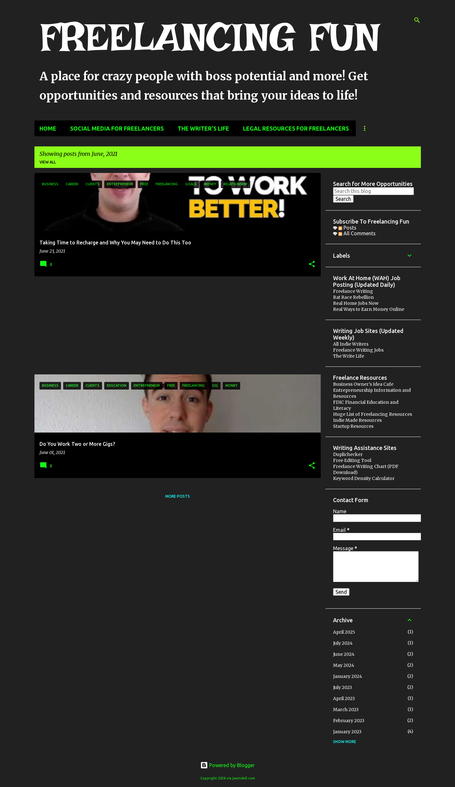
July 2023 (342, 687)
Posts (347, 228)
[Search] (417, 20)
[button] (312, 264)
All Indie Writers (350, 344)
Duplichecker (348, 454)
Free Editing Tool (352, 460)
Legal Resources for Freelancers (296, 128)
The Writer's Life (203, 128)
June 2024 (344, 654)
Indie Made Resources (357, 420)
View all (47, 162)
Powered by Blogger (227, 765)
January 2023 (347, 732)
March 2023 (346, 709)
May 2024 (343, 665)
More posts (177, 496)
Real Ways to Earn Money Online (368, 309)
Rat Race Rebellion (353, 297)
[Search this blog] (373, 191)
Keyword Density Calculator (364, 478)
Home (47, 128)
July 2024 (343, 643)
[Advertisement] (175, 325)
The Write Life (348, 356)
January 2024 (347, 676)
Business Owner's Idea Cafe (363, 384)
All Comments (357, 233)
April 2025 (344, 632)
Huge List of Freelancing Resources (372, 414)
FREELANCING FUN (209, 37)
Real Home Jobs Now (356, 303)
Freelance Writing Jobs (358, 350)
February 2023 (348, 720)
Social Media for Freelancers (117, 128)
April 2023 (344, 698)
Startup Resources (353, 426)
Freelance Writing (353, 291)
